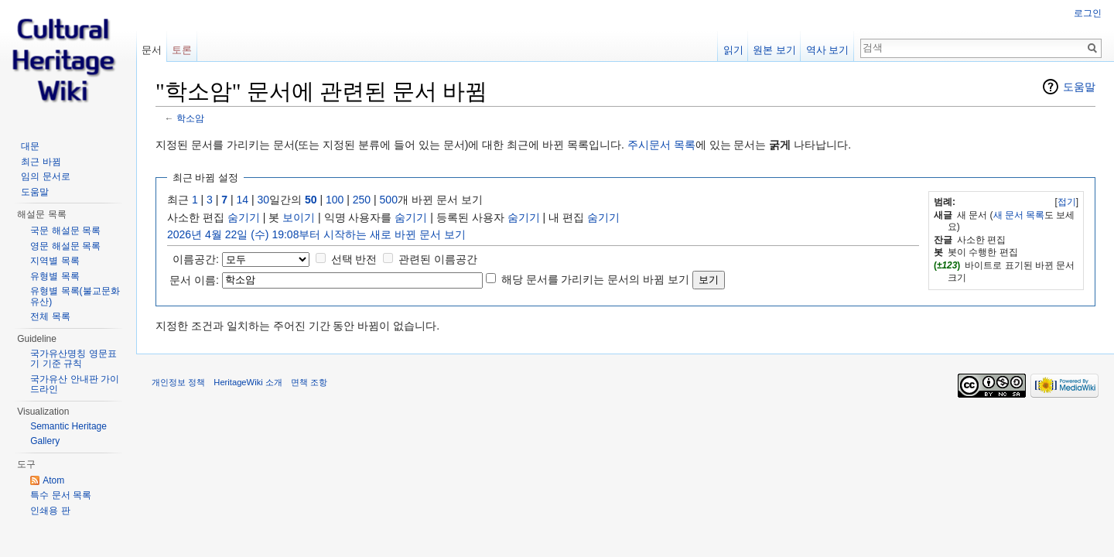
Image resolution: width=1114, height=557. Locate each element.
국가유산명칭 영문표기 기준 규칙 (73, 359)
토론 (182, 50)
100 (334, 199)
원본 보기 (774, 50)
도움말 (1079, 86)
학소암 (190, 118)
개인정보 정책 (178, 382)
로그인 (1088, 13)
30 (264, 199)
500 (389, 199)
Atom (53, 480)
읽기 (733, 50)
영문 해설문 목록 (65, 246)
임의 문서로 (45, 176)
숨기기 (243, 217)
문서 (152, 50)
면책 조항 (309, 382)
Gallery (45, 441)
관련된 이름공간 (437, 259)
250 (362, 199)
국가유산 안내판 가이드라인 (74, 384)
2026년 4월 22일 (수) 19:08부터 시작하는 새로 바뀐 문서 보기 (316, 234)
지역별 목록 (54, 260)
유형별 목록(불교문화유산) (74, 296)
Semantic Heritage (68, 426)
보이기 (298, 217)
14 (243, 199)
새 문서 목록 (1019, 215)
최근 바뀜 (40, 161)
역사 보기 (827, 50)
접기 (1067, 201)
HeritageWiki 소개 (248, 382)
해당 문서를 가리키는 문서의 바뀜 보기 (595, 279)
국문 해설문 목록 (65, 230)
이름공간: (196, 259)
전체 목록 (50, 316)
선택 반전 (354, 259)
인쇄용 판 (50, 510)
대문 (30, 146)
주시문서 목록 (661, 144)
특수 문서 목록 (60, 495)
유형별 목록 (54, 276)
